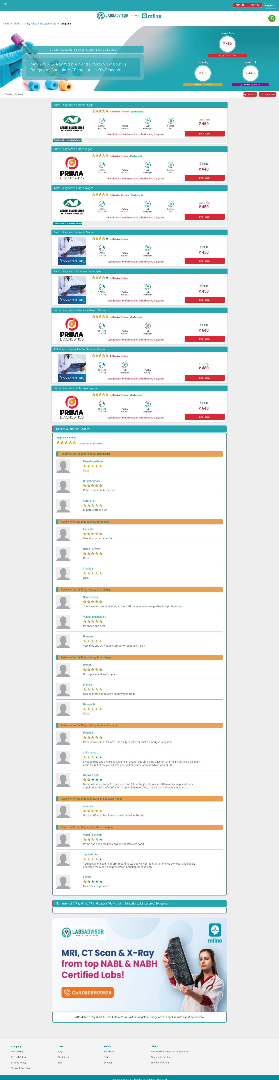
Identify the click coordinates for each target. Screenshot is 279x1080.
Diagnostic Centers (160, 1057)
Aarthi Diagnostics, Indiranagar (73, 105)
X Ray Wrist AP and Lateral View (40, 23)
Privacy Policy (18, 1062)
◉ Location (250, 94)
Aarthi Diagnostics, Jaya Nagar (73, 188)
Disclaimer (63, 1057)
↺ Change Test (268, 94)
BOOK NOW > (204, 134)
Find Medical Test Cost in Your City (169, 1051)
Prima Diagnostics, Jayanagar (72, 149)
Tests (16, 23)
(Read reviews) (137, 112)
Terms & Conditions (21, 1068)
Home (6, 23)
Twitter (108, 1057)
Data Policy (17, 1051)
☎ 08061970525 (247, 5)
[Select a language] (270, 5)
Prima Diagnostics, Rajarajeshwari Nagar (79, 310)
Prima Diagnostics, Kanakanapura (75, 388)
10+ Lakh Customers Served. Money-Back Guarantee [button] (83, 49)
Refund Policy (18, 1057)
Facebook (109, 1051)
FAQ (60, 1051)
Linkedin (108, 1062)
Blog (60, 1062)
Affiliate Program (159, 1062)
